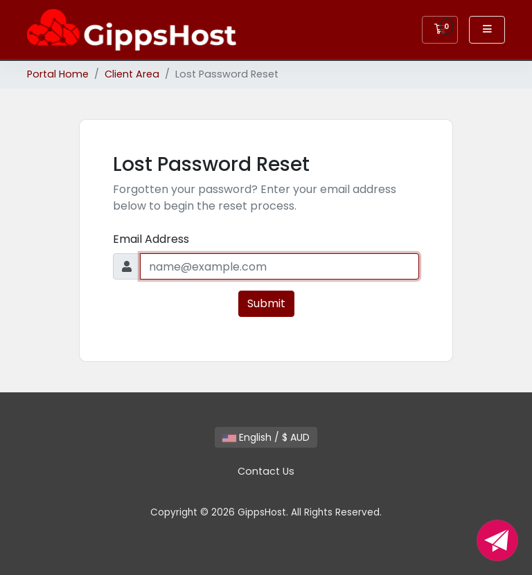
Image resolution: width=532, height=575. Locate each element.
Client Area (132, 74)
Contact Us (266, 471)
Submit (266, 303)
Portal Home (58, 74)
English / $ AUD (266, 437)
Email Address (151, 239)
